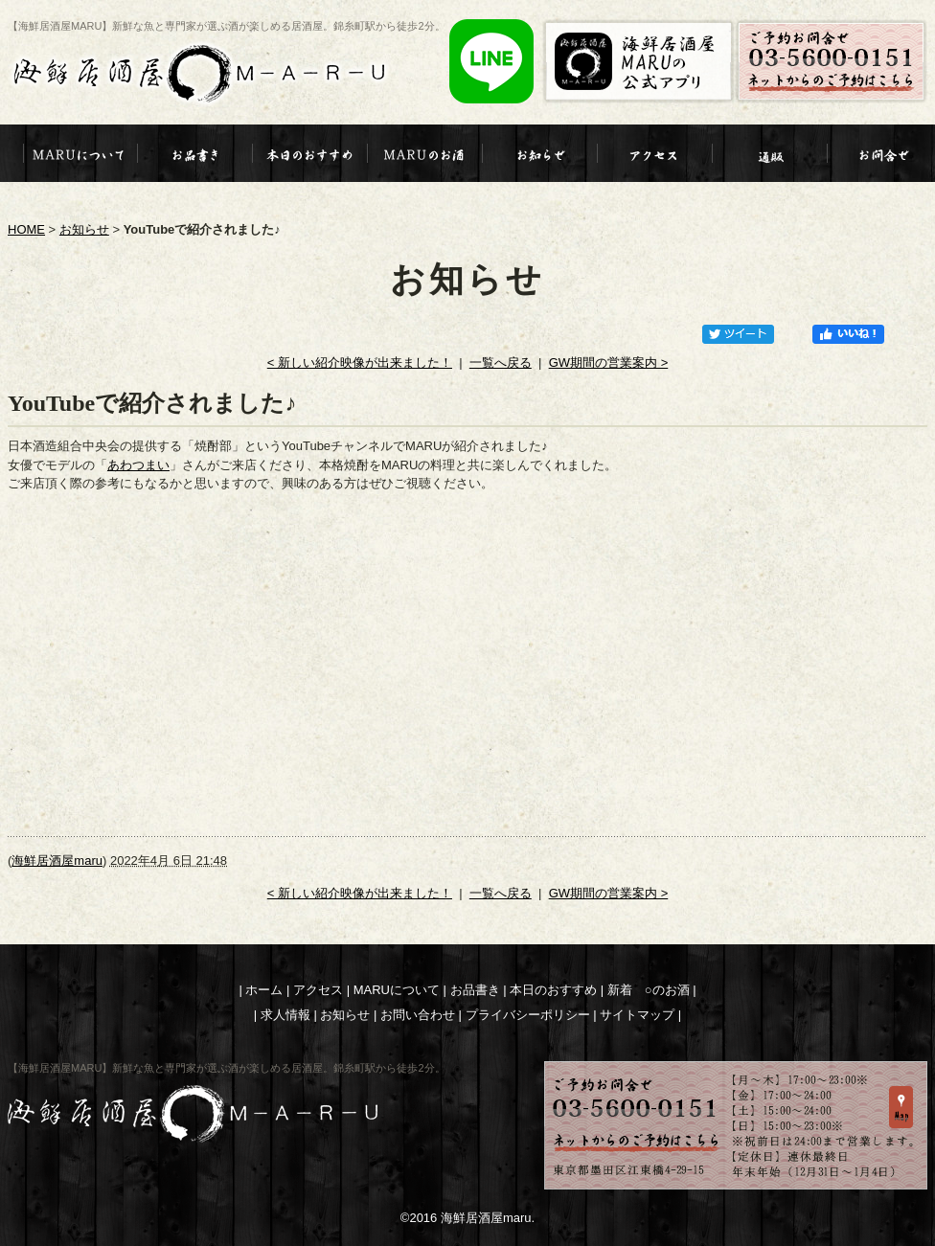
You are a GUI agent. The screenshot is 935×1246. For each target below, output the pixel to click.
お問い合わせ (417, 1015)
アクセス (318, 990)
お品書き (475, 990)
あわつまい (138, 465)
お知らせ (84, 229)
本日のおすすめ (553, 990)
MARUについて (396, 990)
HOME (26, 229)
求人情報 (285, 1015)
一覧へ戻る (500, 362)
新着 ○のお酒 (648, 990)
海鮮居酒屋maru (57, 860)
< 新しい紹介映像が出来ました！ (359, 362)
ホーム (264, 990)
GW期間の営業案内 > (609, 362)
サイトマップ (637, 1015)
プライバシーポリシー (528, 1015)
